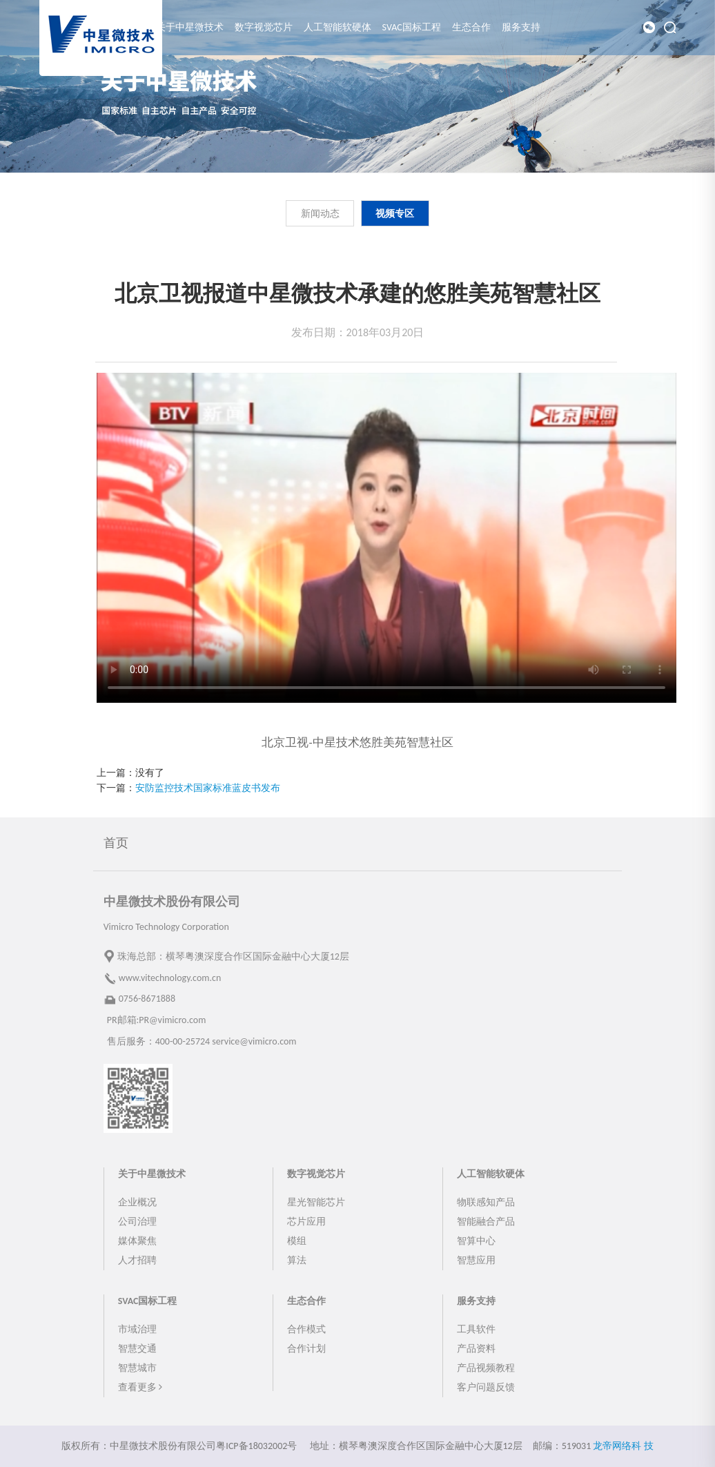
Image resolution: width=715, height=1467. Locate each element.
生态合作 (471, 27)
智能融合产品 (486, 1221)
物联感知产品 (486, 1202)
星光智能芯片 (316, 1202)
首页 (116, 843)
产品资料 (476, 1348)
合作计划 (306, 1348)
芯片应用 (306, 1221)
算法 (296, 1260)
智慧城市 (137, 1368)
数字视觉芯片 (264, 27)
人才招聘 (137, 1260)
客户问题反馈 (486, 1387)
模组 (296, 1241)
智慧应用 (476, 1260)
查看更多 (140, 1387)
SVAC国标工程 (411, 27)
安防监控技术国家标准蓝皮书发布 (207, 788)
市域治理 (137, 1329)
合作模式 (306, 1329)
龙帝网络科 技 (623, 1446)
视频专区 (394, 214)
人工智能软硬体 (337, 27)
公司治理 (137, 1221)
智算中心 (476, 1241)
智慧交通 (137, 1348)
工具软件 (476, 1329)
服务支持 (521, 27)
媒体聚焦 (137, 1241)
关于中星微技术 (190, 27)
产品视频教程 (486, 1368)
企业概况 (137, 1202)
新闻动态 (320, 214)
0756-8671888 (147, 998)
